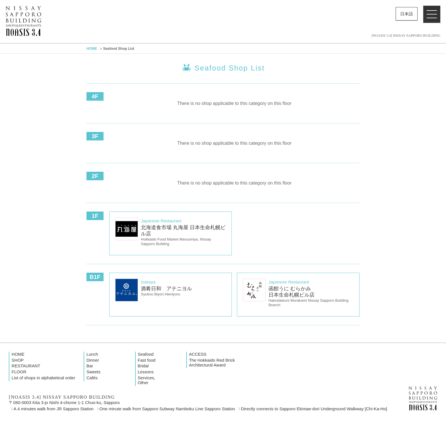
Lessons (146, 371)
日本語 (406, 13)
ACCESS (198, 354)
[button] (431, 14)
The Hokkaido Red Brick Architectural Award (212, 362)
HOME (91, 49)
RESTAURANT (26, 365)
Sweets (93, 371)
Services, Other (146, 380)
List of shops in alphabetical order (43, 377)
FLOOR (19, 371)
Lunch (92, 354)
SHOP (18, 360)
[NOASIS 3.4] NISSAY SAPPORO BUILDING (405, 36)
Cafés (92, 377)
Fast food (147, 360)
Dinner (92, 360)
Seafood (146, 354)
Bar (89, 365)
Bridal (143, 365)
